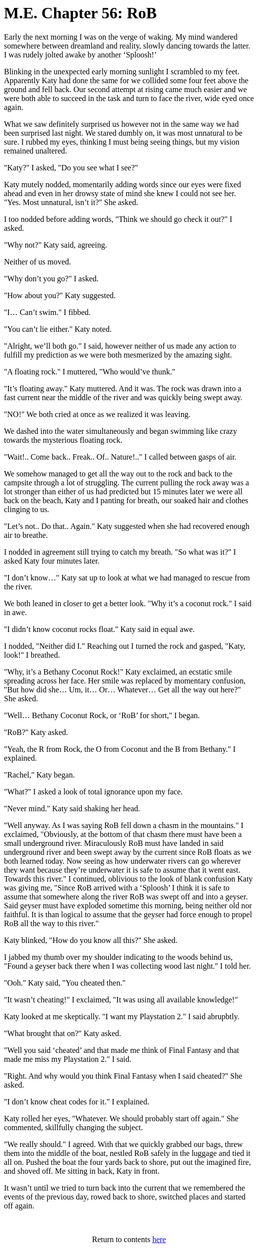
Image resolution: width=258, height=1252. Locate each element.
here (159, 1239)
